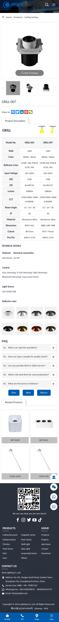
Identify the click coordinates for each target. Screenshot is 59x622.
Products (18, 17)
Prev (14, 392)
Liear (5, 558)
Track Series (8, 548)
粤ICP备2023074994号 (22, 608)
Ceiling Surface (32, 17)
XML (46, 608)
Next (28, 392)
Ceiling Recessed (10, 535)
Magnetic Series (28, 535)
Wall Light (25, 544)
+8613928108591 (27, 589)
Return (43, 392)
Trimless (6, 544)
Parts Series (26, 539)
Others (24, 558)
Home (9, 17)
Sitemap (38, 608)
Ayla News (46, 544)
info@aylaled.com (19, 593)
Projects (45, 539)
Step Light (25, 548)
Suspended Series (29, 553)
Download (46, 553)
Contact (44, 548)
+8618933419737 (44, 589)
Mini (5, 553)
